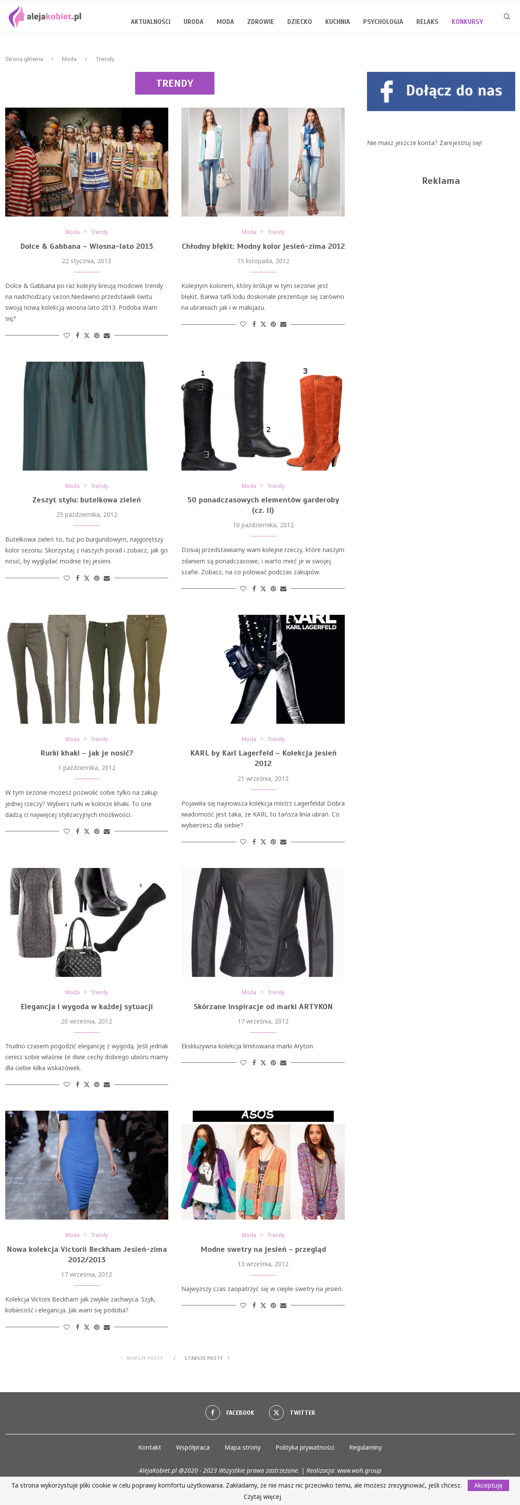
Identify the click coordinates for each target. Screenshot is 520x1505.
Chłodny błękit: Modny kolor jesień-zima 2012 (263, 246)
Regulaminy (365, 1450)
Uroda (194, 22)
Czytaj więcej (262, 1497)
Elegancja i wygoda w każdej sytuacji (86, 1009)
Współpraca (193, 1450)
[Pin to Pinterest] (96, 336)
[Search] (507, 21)
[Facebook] (229, 1416)
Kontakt (149, 1450)
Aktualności (150, 22)
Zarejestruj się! (460, 143)
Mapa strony (242, 1450)
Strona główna (24, 59)
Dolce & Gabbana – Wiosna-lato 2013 (86, 246)
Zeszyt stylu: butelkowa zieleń (86, 501)
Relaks (427, 22)
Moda (225, 22)
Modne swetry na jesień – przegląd (263, 1252)
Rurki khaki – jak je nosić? (86, 754)
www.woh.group (359, 1473)
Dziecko (299, 22)
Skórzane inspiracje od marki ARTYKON (263, 1009)
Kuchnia (337, 22)
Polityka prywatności (304, 1450)
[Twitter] (292, 1416)
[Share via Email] (107, 336)
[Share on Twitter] (87, 336)
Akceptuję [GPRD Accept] (488, 1485)
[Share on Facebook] (77, 336)
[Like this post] (67, 336)
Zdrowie (260, 22)
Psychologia (383, 22)
